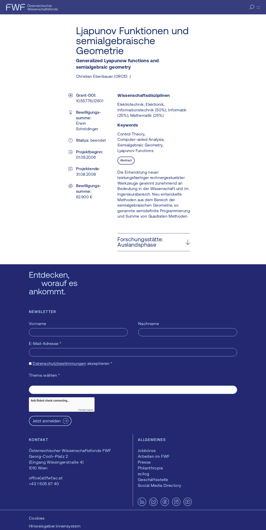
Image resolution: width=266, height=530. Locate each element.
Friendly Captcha (85, 410)
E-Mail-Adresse (45, 343)
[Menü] (258, 7)
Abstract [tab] (126, 160)
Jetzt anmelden (47, 420)
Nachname (148, 323)
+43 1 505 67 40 (44, 483)
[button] (153, 242)
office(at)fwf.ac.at (46, 477)
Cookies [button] (37, 518)
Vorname (37, 323)
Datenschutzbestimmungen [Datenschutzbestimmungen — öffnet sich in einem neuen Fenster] (59, 363)
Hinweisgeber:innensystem (54, 526)
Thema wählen (44, 375)
